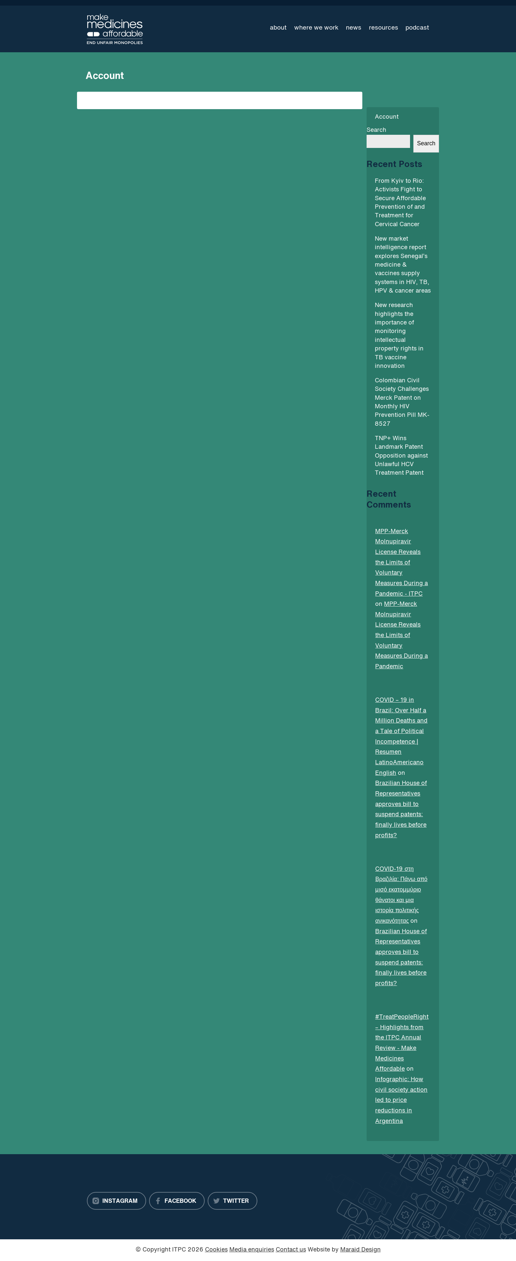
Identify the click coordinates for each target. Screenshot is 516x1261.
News (353, 28)
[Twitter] (232, 1201)
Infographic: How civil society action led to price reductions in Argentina (401, 1100)
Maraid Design (360, 1250)
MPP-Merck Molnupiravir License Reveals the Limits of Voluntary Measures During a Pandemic (401, 636)
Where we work (316, 28)
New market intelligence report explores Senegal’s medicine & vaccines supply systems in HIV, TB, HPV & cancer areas (403, 265)
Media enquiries (251, 1250)
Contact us (291, 1250)
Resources (383, 28)
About (278, 28)
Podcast (417, 28)
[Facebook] (177, 1201)
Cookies (216, 1250)
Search (376, 130)
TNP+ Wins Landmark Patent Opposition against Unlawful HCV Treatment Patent (401, 456)
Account (387, 117)
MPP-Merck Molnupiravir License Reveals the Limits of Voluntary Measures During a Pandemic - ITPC (401, 563)
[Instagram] (116, 1201)
